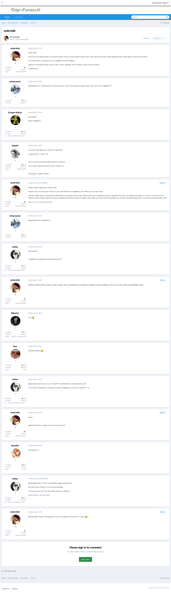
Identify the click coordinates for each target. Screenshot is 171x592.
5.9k (23, 131)
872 (24, 266)
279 (24, 100)
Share (147, 38)
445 (24, 365)
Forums (7, 18)
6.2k (23, 164)
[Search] (142, 17)
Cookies (15, 589)
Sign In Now (85, 559)
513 (24, 332)
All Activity (18, 17)
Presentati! (24, 39)
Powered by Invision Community (159, 588)
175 (24, 465)
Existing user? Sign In (160, 3)
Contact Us (5, 589)
